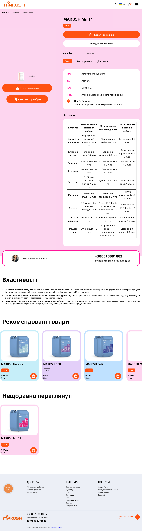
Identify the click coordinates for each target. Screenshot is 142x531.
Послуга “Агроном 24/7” (108, 490)
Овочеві (69, 503)
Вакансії (101, 495)
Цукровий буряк (72, 500)
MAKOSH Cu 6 (94, 363)
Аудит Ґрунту (103, 487)
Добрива (15, 12)
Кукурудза (70, 490)
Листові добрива (34, 490)
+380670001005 (108, 256)
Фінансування (103, 492)
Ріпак (68, 498)
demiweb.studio (56, 527)
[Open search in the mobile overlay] (116, 4)
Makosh (5, 12)
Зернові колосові (73, 487)
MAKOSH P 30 (52, 363)
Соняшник (70, 495)
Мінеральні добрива (35, 487)
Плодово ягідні (72, 506)
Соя (67, 492)
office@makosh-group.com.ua (112, 260)
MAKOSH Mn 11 (11, 438)
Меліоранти (32, 492)
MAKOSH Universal (13, 363)
